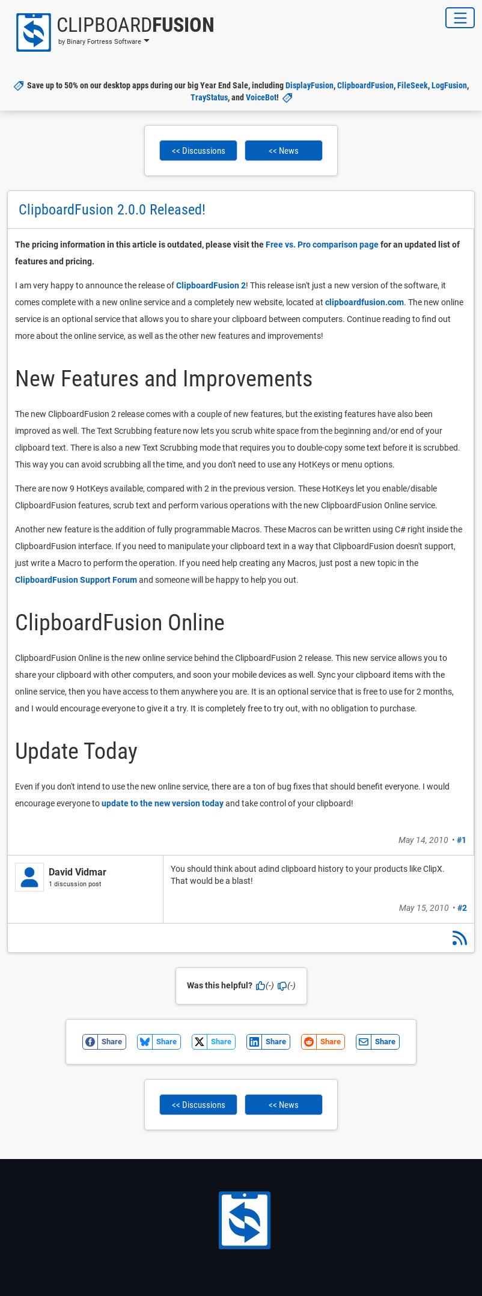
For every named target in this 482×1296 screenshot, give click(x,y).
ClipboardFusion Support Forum (76, 580)
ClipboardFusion (365, 85)
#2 (462, 908)
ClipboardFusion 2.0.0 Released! (112, 209)
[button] (111, 32)
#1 (461, 840)
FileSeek (412, 85)
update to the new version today (163, 803)
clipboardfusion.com (364, 302)
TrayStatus (209, 97)
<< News (284, 150)
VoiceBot (261, 97)
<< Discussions (198, 150)
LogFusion (449, 85)
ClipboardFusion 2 (211, 285)
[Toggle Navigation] (460, 17)
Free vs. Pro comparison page (322, 244)
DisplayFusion (309, 85)
